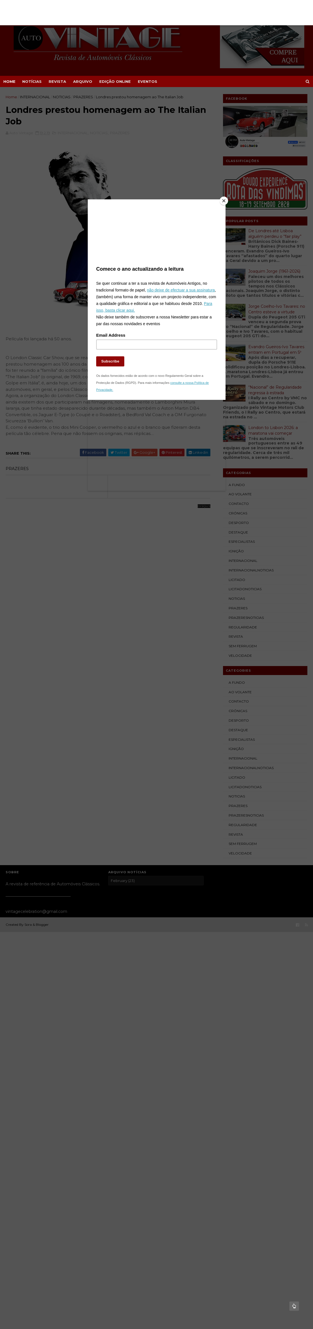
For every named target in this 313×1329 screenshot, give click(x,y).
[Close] (224, 201)
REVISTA (57, 81)
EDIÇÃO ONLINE (115, 81)
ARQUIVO (82, 81)
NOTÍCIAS (32, 81)
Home (9, 81)
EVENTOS (147, 81)
